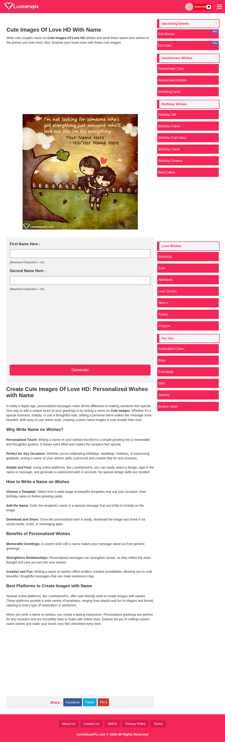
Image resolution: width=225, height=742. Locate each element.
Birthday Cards (169, 149)
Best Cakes (166, 172)
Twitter (90, 702)
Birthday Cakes (169, 126)
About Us (68, 724)
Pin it (103, 702)
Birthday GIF (167, 114)
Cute (161, 268)
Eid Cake (188, 44)
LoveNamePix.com (91, 734)
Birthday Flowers (170, 161)
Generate (80, 370)
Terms (158, 724)
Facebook (72, 702)
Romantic (165, 256)
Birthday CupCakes (172, 137)
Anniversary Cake (171, 68)
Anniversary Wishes (172, 80)
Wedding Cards (169, 92)
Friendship (165, 372)
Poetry (163, 314)
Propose (164, 326)
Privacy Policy (135, 724)
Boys (162, 360)
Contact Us (91, 724)
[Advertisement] (80, 79)
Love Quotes (167, 291)
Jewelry (163, 395)
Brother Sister (168, 406)
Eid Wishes (188, 33)
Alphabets (165, 280)
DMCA (112, 724)
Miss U (163, 303)
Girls (161, 383)
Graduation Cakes (171, 349)
